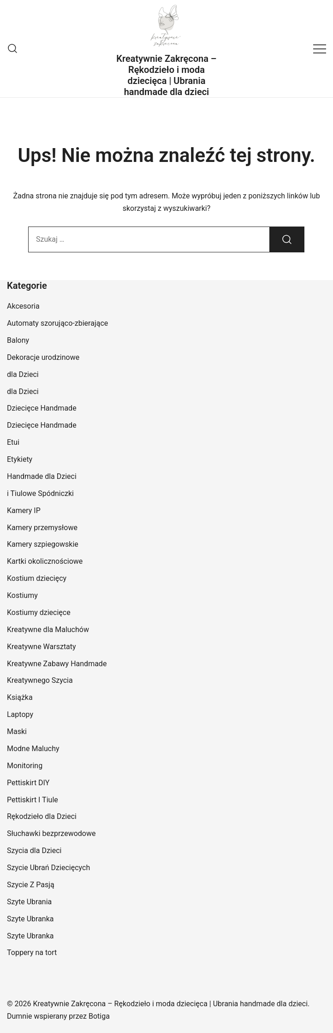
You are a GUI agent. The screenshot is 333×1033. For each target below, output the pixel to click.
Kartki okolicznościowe (45, 561)
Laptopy (20, 714)
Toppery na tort (32, 952)
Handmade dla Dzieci (42, 476)
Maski (17, 731)
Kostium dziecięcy (36, 578)
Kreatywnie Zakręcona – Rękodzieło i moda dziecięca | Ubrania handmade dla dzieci (166, 75)
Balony (18, 340)
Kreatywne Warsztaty (41, 646)
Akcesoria (23, 306)
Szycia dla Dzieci (34, 850)
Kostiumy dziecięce (39, 612)
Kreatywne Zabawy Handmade (57, 663)
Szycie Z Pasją (30, 884)
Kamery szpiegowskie (42, 544)
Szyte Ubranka (30, 918)
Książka (20, 697)
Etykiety (19, 459)
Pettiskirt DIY (28, 782)
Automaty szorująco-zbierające (57, 323)
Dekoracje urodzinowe (43, 357)
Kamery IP (24, 510)
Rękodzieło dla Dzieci (42, 816)
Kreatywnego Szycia (40, 680)
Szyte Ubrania (29, 901)
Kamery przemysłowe (42, 527)
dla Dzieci (23, 374)
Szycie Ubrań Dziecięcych (48, 867)
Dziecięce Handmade (42, 408)
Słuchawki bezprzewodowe (51, 833)
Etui (13, 442)
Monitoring (24, 765)
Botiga (99, 1016)
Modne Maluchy (33, 748)
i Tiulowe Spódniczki (40, 493)
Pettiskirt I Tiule (32, 799)
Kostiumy (22, 595)
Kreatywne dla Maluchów (48, 629)
